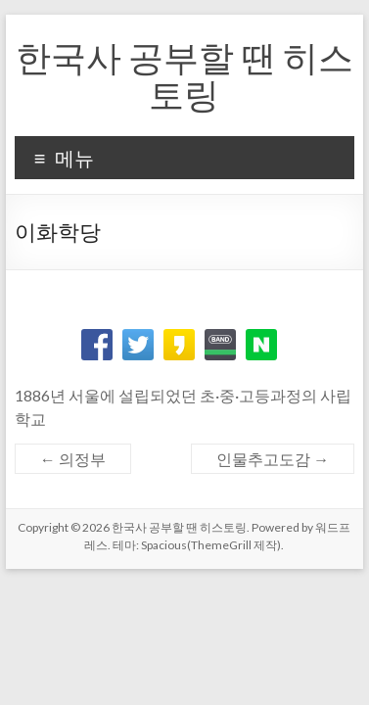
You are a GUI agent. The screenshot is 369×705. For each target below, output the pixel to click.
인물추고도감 (272, 458)
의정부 (73, 458)
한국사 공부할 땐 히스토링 (184, 75)
